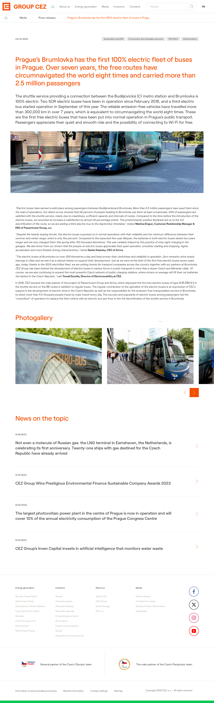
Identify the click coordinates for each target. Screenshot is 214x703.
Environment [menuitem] (21, 625)
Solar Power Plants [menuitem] (24, 601)
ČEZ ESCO (173, 39)
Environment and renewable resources (146, 39)
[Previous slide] (185, 392)
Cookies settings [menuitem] (99, 690)
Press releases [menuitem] (143, 596)
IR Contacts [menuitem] (61, 620)
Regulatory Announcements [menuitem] (70, 635)
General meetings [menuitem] (65, 606)
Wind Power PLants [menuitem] (25, 630)
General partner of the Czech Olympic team (57, 664)
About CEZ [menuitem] (101, 596)
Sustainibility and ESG (113, 39)
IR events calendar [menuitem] (65, 611)
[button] (160, 321)
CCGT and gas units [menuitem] (25, 620)
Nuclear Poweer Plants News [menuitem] (150, 606)
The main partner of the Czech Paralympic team (155, 664)
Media (23, 17)
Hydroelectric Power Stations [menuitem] (30, 606)
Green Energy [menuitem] (103, 606)
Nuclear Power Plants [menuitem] (26, 596)
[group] (58, 359)
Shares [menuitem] (59, 596)
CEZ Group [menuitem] (101, 601)
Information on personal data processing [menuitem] (35, 690)
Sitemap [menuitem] (118, 690)
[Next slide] (194, 392)
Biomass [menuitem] (19, 616)
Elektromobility (190, 39)
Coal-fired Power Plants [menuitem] (27, 611)
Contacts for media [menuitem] (145, 601)
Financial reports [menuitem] (64, 601)
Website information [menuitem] (73, 690)
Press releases (47, 17)
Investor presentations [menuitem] (67, 625)
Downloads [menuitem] (141, 611)
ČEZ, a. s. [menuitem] (100, 611)
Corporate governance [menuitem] (67, 616)
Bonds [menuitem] (59, 630)
